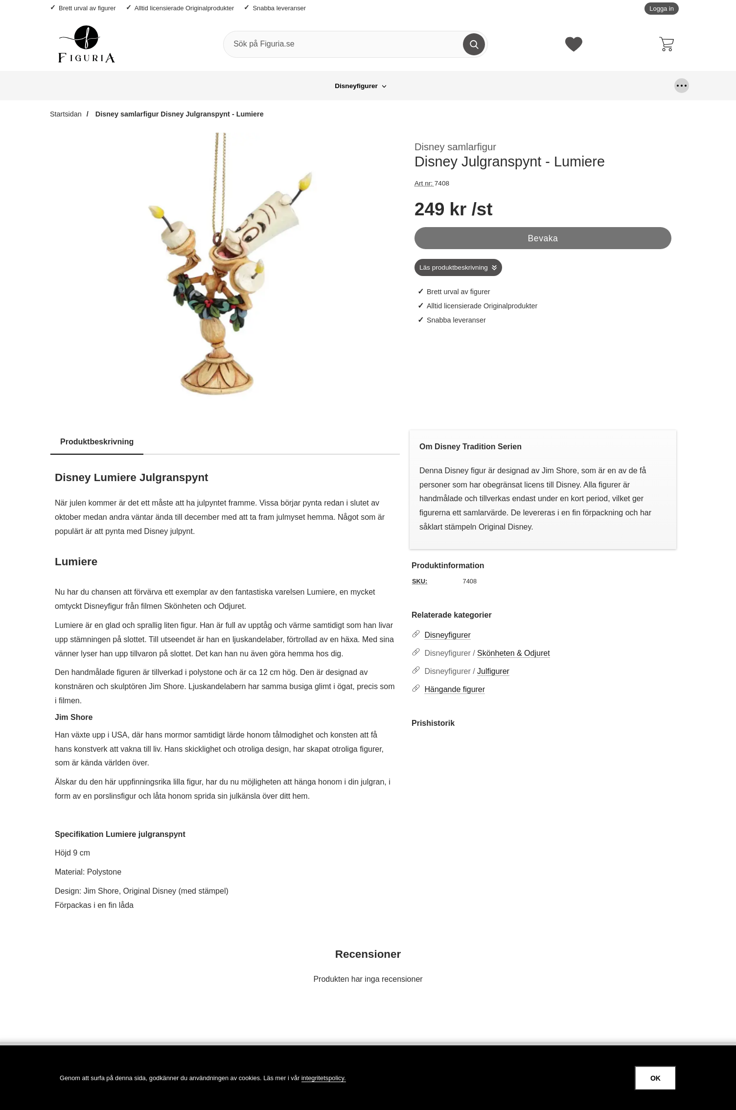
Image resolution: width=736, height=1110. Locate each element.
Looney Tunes (420, 86)
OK (655, 1078)
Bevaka (543, 238)
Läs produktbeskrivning (453, 267)
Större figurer (483, 86)
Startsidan (66, 114)
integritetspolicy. (323, 1078)
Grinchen (289, 86)
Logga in (661, 8)
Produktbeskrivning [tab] (97, 442)
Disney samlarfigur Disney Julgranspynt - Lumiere (178, 114)
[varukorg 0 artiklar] (669, 44)
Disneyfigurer (233, 86)
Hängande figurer (351, 86)
